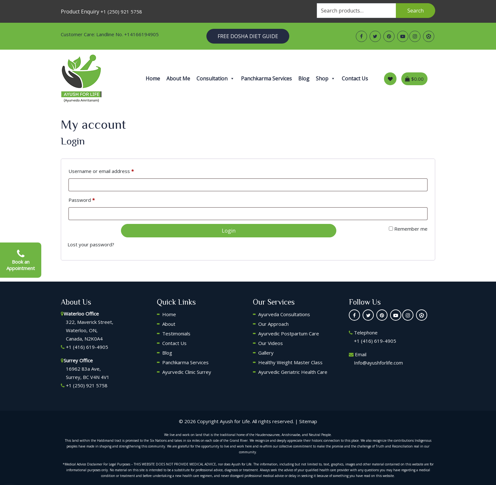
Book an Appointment (20, 260)
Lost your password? (91, 244)
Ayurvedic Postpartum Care (288, 333)
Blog (303, 78)
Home (153, 78)
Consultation (215, 78)
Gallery (266, 352)
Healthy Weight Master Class (290, 362)
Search (415, 10)
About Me (178, 78)
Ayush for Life (235, 421)
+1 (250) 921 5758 (121, 11)
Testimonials (176, 333)
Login (229, 230)
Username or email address (101, 171)
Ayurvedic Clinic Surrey (186, 372)
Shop (325, 78)
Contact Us (355, 78)
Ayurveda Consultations (284, 314)
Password (81, 200)
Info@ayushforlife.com (378, 362)
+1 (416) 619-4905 (87, 347)
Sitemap (308, 421)
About (168, 324)
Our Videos (270, 343)
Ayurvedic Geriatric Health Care (292, 372)
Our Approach (273, 324)
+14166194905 (141, 34)
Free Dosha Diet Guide (248, 36)
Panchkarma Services (266, 78)
